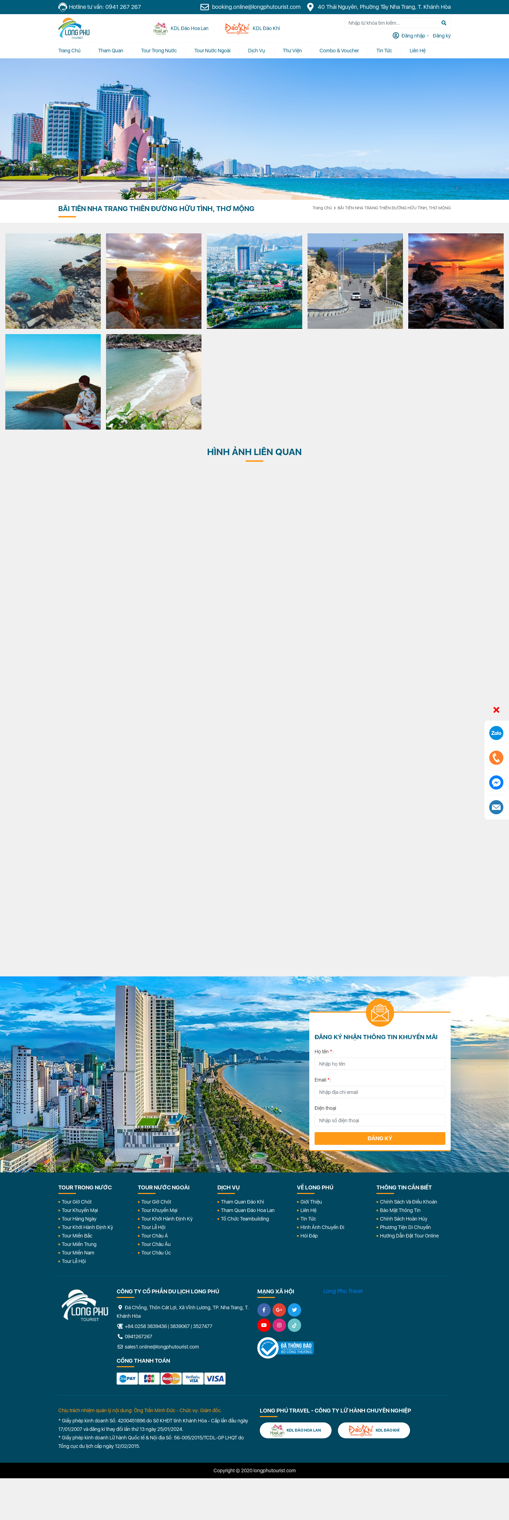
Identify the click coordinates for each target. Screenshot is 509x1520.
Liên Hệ (418, 50)
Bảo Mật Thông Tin (400, 1210)
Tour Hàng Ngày (79, 1219)
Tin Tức (308, 1219)
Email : (323, 1080)
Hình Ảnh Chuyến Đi (322, 1227)
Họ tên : (324, 1051)
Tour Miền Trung (79, 1244)
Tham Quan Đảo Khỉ (242, 1202)
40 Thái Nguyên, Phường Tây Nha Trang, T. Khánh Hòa (378, 7)
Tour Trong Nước (159, 50)
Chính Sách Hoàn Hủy (403, 1219)
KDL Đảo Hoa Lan (295, 1430)
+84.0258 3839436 (146, 1326)
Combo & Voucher (339, 50)
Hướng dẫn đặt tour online (409, 1236)
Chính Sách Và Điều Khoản (408, 1202)
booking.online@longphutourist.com (250, 7)
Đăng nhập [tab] (412, 36)
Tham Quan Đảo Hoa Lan (248, 1210)
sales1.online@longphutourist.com (158, 1347)
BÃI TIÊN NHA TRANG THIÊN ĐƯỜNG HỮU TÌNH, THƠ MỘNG (394, 207)
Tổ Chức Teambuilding (245, 1219)
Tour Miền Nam (78, 1253)
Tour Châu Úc (156, 1253)
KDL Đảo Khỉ (374, 1430)
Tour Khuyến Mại (80, 1210)
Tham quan (110, 50)
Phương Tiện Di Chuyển (405, 1227)
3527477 (202, 1326)
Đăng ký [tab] (441, 36)
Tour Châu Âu (156, 1244)
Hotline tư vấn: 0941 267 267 (99, 7)
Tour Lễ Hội (74, 1261)
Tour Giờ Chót (77, 1202)
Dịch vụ (256, 50)
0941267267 (134, 1336)
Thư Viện (292, 50)
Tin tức (384, 50)
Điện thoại (325, 1108)
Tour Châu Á (154, 1236)
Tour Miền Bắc (77, 1236)
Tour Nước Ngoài (212, 50)
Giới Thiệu (311, 1202)
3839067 (180, 1326)
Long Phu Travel (342, 1291)
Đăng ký (380, 1138)
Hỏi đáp (309, 1236)
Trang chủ (69, 50)
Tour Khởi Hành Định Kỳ (87, 1227)
